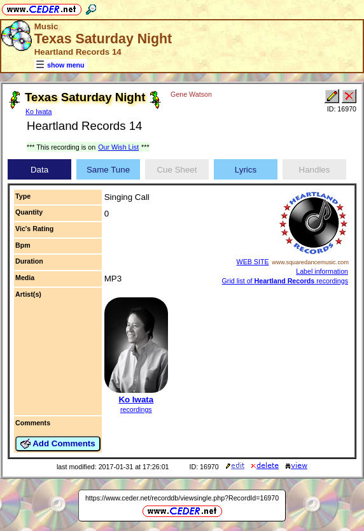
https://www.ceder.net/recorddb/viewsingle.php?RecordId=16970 (182, 498)
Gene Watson (191, 94)
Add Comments (57, 444)
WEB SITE (253, 262)
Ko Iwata (38, 111)
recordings (136, 409)
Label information (322, 271)
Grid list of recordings (285, 281)
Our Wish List (118, 147)
